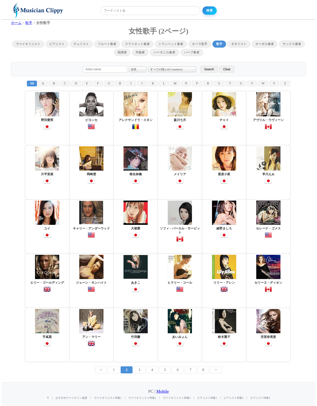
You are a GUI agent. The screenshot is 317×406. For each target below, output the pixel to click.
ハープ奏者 (191, 52)
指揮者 (122, 52)
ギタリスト (239, 44)
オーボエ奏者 (264, 44)
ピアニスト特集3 (260, 397)
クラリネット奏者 (137, 44)
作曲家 (140, 52)
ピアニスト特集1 (207, 397)
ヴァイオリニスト (28, 44)
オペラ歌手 (199, 44)
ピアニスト (57, 44)
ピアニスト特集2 (233, 397)
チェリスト (81, 44)
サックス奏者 (292, 44)
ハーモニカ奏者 (164, 52)
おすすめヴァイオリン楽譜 (71, 397)
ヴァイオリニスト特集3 (177, 397)
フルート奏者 (107, 44)
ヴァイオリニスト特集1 (108, 397)
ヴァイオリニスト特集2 (142, 397)
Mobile (163, 391)
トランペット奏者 (170, 44)
